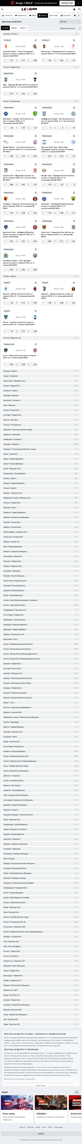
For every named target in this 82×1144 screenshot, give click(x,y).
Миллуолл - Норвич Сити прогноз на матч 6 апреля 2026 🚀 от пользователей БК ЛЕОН (18, 121)
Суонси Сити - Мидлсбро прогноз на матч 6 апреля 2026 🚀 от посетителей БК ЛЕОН (19, 178)
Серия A (7, 283)
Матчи (50, 1127)
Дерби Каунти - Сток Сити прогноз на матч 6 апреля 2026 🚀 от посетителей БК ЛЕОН (19, 149)
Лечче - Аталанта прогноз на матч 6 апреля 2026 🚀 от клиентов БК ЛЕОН (19, 323)
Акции (38, 1127)
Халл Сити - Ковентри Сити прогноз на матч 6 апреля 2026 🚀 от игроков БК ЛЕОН (57, 234)
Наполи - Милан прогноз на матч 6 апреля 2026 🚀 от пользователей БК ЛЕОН (18, 296)
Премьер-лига (9, 344)
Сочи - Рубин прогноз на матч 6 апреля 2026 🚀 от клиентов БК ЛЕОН (19, 357)
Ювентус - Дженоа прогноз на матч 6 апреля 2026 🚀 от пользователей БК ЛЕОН (57, 296)
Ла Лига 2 (7, 40)
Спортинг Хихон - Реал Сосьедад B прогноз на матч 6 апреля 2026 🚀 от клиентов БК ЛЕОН (19, 54)
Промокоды (58, 1127)
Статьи (44, 1127)
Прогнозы (30, 1127)
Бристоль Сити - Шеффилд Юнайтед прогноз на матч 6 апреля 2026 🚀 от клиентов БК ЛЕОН (19, 234)
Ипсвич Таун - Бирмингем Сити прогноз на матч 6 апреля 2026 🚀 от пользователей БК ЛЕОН (57, 178)
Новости (22, 1127)
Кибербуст (42, 1114)
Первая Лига (8, 73)
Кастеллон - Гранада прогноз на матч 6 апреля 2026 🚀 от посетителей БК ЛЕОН (58, 53)
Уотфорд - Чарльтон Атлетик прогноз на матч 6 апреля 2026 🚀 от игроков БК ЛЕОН (20, 206)
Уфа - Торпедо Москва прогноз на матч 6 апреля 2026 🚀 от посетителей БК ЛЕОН (20, 86)
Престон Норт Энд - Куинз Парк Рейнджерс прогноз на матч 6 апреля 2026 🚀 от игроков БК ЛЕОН (57, 149)
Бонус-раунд (9, 1114)
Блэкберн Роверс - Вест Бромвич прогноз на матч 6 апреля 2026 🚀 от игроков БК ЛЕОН (19, 263)
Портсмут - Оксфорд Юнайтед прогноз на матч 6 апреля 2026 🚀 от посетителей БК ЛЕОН (57, 206)
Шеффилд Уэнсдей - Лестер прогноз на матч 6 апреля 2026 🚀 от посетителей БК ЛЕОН (58, 121)
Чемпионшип (8, 107)
